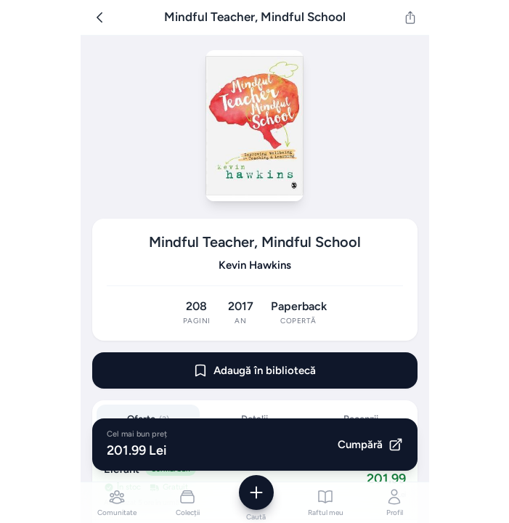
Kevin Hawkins (255, 265)
